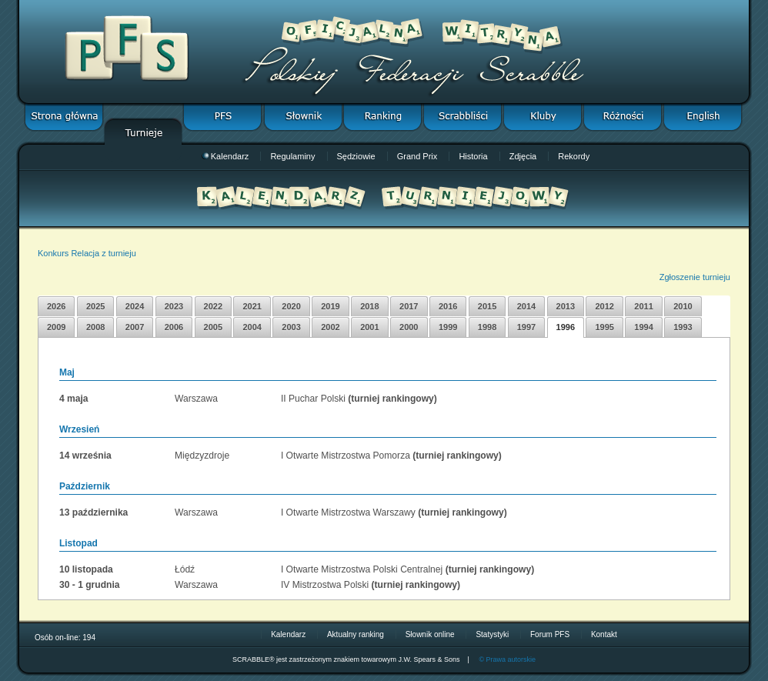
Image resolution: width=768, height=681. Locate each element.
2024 (134, 306)
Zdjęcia (522, 156)
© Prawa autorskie (507, 659)
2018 (369, 306)
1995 (604, 327)
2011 (643, 306)
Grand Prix (417, 156)
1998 (487, 327)
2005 (213, 327)
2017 (408, 306)
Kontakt (604, 634)
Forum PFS (549, 634)
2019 (330, 306)
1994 (643, 327)
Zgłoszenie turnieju (694, 277)
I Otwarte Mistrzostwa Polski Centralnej (361, 569)
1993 (682, 327)
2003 (291, 327)
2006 (174, 327)
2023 (174, 306)
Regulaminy (292, 156)
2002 (330, 327)
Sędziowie (356, 156)
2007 (134, 327)
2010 (682, 306)
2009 (56, 327)
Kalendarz (225, 156)
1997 (526, 327)
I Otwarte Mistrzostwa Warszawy (348, 512)
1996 (565, 327)
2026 (56, 306)
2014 (526, 306)
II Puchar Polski (313, 398)
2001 (369, 327)
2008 (95, 327)
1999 (448, 327)
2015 (487, 306)
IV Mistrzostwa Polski (325, 584)
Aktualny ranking (355, 634)
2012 (604, 306)
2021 (251, 306)
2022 (213, 306)
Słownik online (430, 634)
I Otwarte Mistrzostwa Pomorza (345, 455)
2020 (291, 306)
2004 (251, 327)
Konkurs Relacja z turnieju (87, 253)
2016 (448, 306)
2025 (95, 306)
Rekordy (573, 156)
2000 (408, 327)
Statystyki (492, 634)
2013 (565, 306)
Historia (473, 156)
